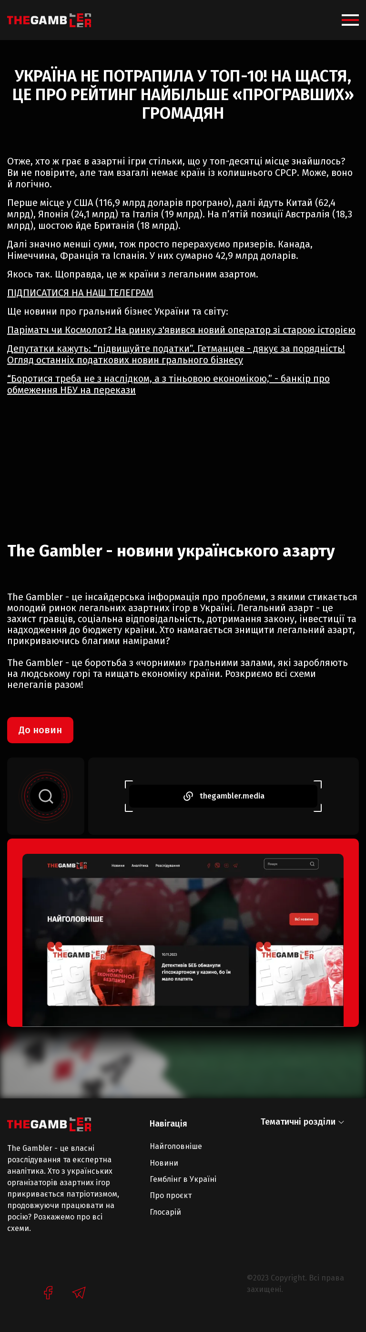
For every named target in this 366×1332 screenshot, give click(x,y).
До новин (40, 730)
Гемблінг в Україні (183, 1179)
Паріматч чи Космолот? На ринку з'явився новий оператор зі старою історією (181, 330)
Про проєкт (171, 1195)
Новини (164, 1163)
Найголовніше (176, 1146)
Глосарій (165, 1212)
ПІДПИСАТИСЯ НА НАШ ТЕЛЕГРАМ (80, 292)
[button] (350, 20)
